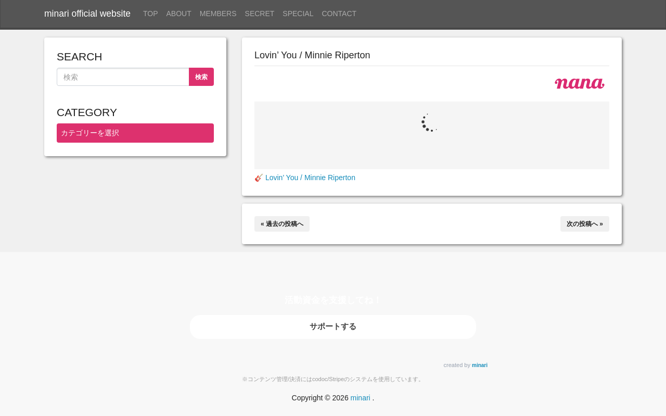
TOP (150, 13)
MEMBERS (218, 13)
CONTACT (339, 13)
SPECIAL (298, 13)
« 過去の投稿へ (282, 224)
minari (480, 365)
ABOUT (178, 13)
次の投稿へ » (585, 224)
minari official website (87, 13)
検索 (201, 77)
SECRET (260, 13)
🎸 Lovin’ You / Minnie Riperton (304, 177)
